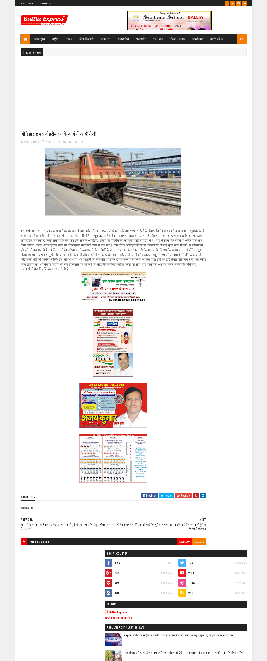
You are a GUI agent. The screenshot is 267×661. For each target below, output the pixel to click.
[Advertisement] (133, 90)
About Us (33, 3)
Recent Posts (195, 290)
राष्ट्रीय (55, 39)
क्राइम (69, 39)
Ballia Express (192, 191)
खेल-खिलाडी (86, 39)
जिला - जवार (177, 39)
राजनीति (141, 39)
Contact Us (45, 3)
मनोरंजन (106, 39)
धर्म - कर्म (158, 39)
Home (23, 3)
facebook (150, 551)
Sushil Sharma (66, 655)
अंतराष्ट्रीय (39, 39)
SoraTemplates (36, 655)
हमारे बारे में (216, 39)
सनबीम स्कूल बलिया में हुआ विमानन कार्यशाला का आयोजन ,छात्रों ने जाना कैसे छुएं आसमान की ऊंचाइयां (221, 480)
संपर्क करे (197, 39)
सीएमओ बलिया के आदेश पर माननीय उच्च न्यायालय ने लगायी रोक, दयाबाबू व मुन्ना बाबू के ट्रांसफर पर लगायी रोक (220, 219)
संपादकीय (123, 39)
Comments (229, 290)
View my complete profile (193, 197)
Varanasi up (75, 142)
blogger (164, 551)
